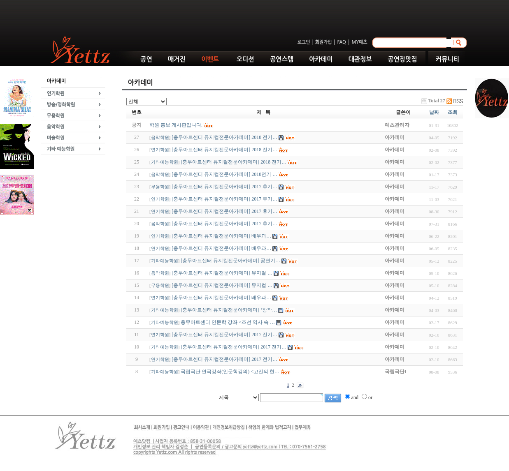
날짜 (434, 112)
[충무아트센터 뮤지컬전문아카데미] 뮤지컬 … (222, 273)
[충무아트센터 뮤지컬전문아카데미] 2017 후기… (224, 186)
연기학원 (160, 150)
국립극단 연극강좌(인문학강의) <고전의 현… (230, 371)
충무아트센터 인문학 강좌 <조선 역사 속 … (228, 322)
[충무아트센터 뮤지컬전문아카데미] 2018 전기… (224, 137)
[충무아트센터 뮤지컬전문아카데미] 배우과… (221, 236)
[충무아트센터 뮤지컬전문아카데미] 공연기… (230, 260)
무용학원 (160, 187)
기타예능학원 (164, 162)
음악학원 (160, 137)
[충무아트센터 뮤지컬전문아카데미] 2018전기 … (224, 174)
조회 (453, 112)
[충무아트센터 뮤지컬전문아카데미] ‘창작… (229, 310)
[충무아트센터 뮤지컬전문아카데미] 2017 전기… (224, 334)
